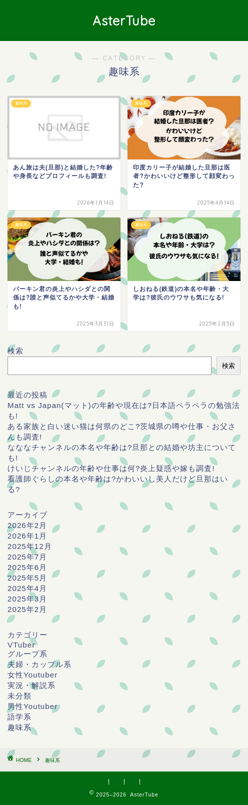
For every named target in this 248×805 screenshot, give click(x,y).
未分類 (20, 696)
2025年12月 (30, 546)
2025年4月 (27, 588)
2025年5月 (27, 578)
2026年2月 (27, 525)
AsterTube (124, 20)
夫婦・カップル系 (40, 664)
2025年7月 (27, 556)
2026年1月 (27, 536)
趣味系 (20, 727)
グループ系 (28, 654)
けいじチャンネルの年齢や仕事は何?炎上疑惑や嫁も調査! (111, 468)
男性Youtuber (33, 706)
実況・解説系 (32, 685)
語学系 (20, 716)
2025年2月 (27, 609)
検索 (16, 350)
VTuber (21, 644)
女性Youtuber (33, 674)
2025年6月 (27, 567)
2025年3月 (27, 598)
